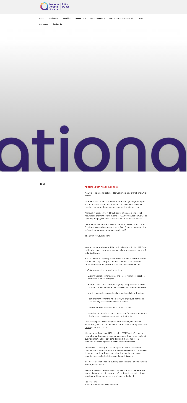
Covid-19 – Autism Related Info (121, 18)
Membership (53, 18)
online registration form (124, 342)
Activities (66, 18)
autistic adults (115, 324)
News (141, 18)
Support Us (80, 18)
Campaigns (43, 24)
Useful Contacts (97, 18)
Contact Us (57, 24)
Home (41, 18)
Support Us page (125, 356)
